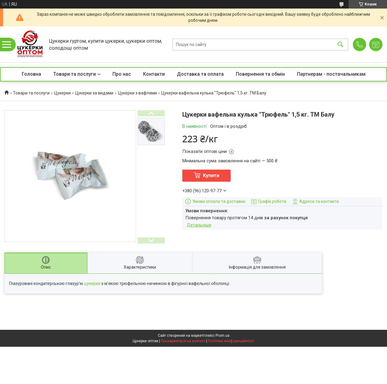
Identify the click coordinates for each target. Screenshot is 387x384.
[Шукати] (340, 44)
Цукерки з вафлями (137, 93)
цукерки (92, 283)
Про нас (121, 74)
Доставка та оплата (200, 74)
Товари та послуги (74, 74)
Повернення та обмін (260, 74)
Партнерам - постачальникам (331, 74)
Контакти (154, 74)
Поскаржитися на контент (183, 341)
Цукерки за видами (94, 93)
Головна (31, 74)
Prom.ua (222, 335)
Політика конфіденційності (231, 341)
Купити (211, 175)
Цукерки (62, 93)
